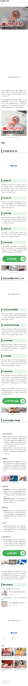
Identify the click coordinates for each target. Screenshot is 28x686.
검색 (22, 3)
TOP (25, 682)
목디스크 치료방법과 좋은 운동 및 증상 (10, 588)
